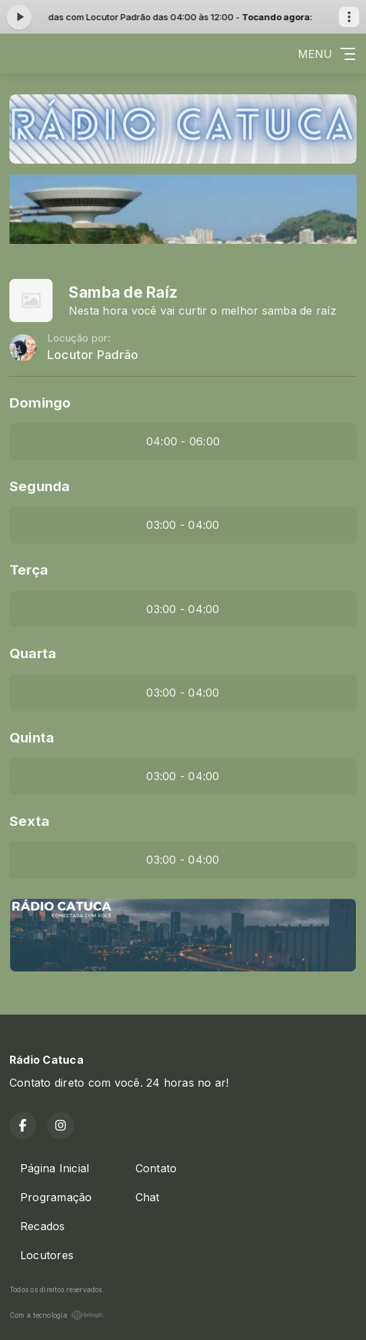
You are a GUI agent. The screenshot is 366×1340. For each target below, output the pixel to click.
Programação (56, 1197)
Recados (42, 1226)
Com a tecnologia (56, 1315)
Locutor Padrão (92, 355)
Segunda (39, 486)
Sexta (29, 820)
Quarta (32, 653)
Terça (28, 569)
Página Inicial (54, 1168)
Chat (147, 1197)
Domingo (40, 402)
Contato (156, 1168)
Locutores (46, 1255)
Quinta (31, 737)
